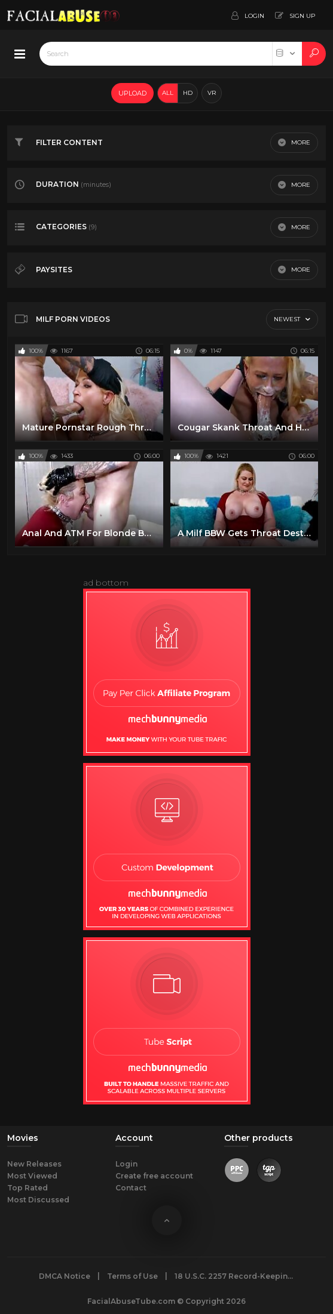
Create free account (154, 1175)
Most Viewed (32, 1175)
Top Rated (27, 1187)
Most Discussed (38, 1199)
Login (126, 1163)
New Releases (34, 1163)
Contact (130, 1187)
